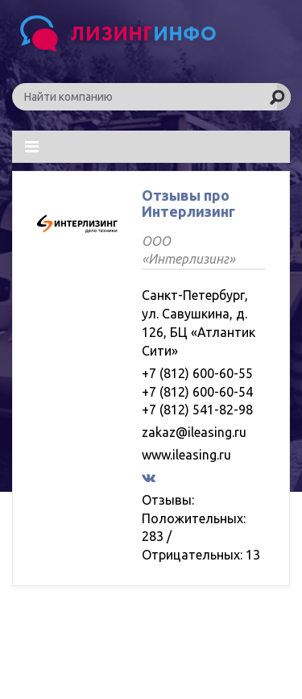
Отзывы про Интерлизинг (188, 203)
